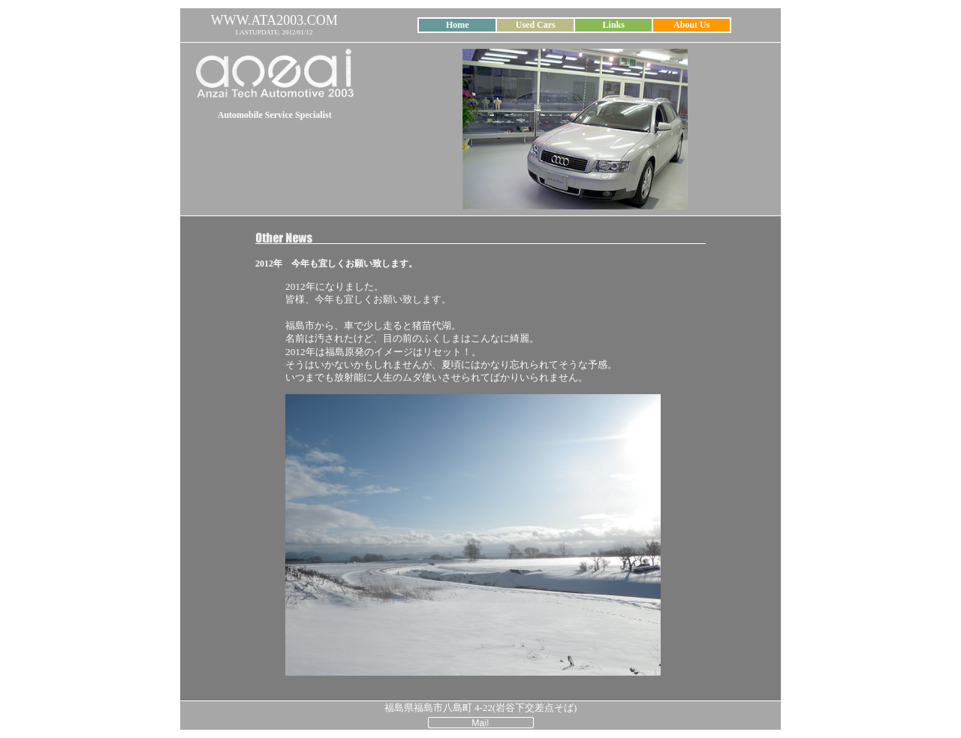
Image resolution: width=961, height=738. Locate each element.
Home (457, 25)
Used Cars (536, 25)
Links (614, 25)
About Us (691, 25)
